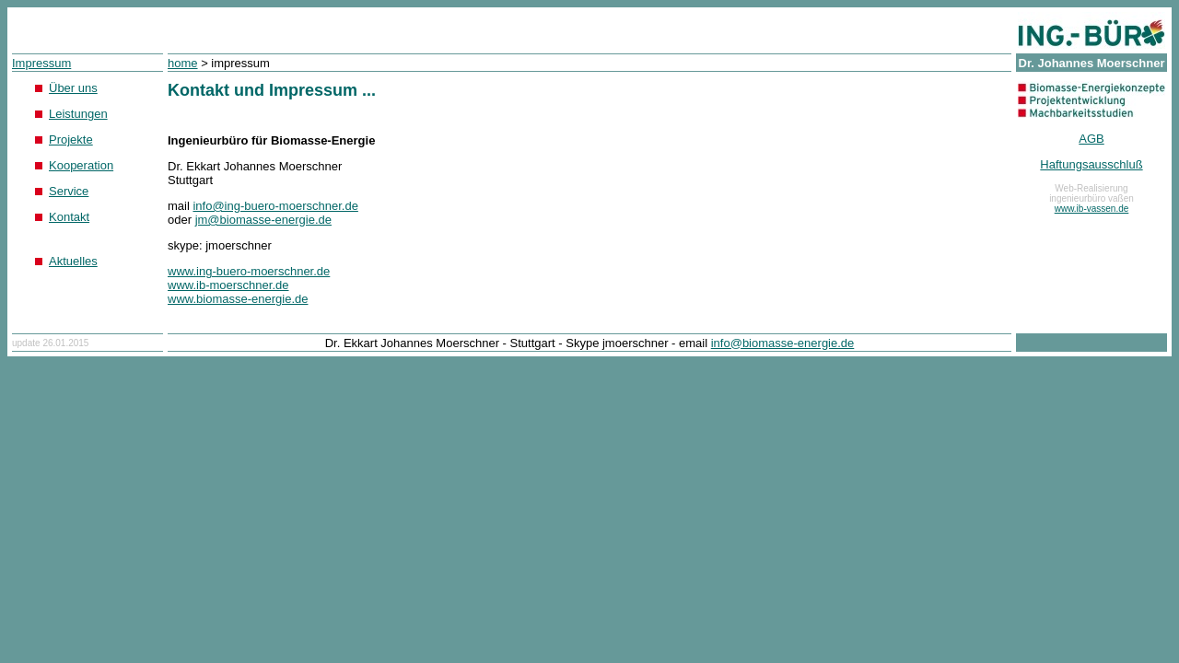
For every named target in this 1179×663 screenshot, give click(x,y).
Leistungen (78, 114)
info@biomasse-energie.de (783, 343)
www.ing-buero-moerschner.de (249, 271)
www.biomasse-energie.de (238, 299)
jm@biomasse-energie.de (263, 220)
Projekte (71, 139)
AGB (1091, 138)
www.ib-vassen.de (1092, 209)
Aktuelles (73, 261)
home (183, 63)
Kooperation (81, 165)
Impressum (41, 63)
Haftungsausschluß (1091, 164)
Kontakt (69, 217)
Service (68, 191)
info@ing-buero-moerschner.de (275, 206)
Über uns (73, 88)
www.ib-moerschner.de (228, 285)
